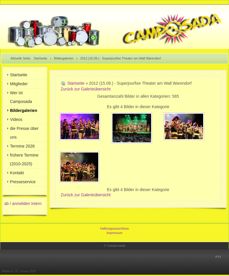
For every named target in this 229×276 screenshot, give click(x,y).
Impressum (114, 233)
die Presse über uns (24, 132)
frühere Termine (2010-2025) (24, 159)
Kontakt (17, 172)
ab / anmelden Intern (23, 203)
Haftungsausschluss (114, 228)
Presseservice (23, 181)
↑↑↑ (218, 256)
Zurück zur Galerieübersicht (86, 89)
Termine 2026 (22, 146)
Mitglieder (19, 83)
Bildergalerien (23, 110)
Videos (16, 119)
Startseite (18, 74)
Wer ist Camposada (21, 97)
